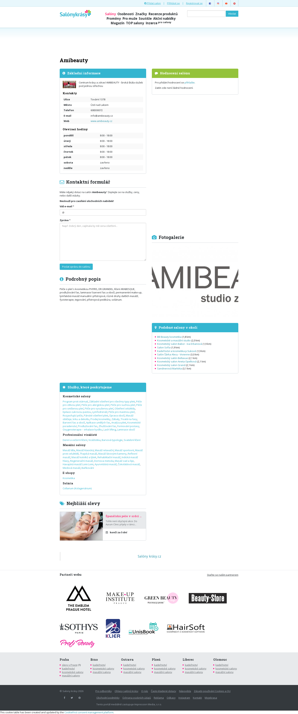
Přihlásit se (173, 3)
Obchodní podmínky (108, 697)
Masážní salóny (74, 445)
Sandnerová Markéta (169, 368)
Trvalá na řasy (129, 419)
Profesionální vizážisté (80, 435)
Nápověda (185, 691)
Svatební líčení (132, 440)
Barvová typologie (112, 440)
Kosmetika (69, 478)
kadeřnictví (68, 668)
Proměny (113, 18)
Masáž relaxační (104, 450)
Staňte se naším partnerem (222, 575)
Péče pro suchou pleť (123, 405)
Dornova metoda (104, 461)
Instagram (184, 697)
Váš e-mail (66, 206)
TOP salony (135, 23)
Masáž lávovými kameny (112, 453)
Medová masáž (71, 468)
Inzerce (158, 23)
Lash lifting (110, 429)
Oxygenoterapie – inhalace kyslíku (82, 429)
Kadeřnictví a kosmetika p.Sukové (176, 351)
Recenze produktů (163, 14)
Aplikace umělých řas (98, 422)
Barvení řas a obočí (74, 422)
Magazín (117, 23)
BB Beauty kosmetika (169, 337)
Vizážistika (94, 440)
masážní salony (71, 675)
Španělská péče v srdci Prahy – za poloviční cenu (124, 516)
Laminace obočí (126, 429)
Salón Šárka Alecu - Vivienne (173, 354)
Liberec (188, 659)
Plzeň (156, 659)
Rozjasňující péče (73, 415)
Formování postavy (128, 426)
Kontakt (197, 697)
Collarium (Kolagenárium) (77, 488)
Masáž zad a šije (124, 461)
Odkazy (171, 697)
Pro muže (129, 18)
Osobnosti (125, 14)
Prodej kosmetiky (100, 419)
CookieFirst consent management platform (88, 712)
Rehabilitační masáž (108, 457)
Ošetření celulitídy (125, 408)
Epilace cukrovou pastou (77, 412)
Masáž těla (69, 450)
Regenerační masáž (81, 461)
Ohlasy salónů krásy (126, 691)
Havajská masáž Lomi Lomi (78, 464)
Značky (141, 14)
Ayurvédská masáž (106, 464)
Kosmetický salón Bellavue (172, 358)
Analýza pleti (118, 422)
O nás (144, 691)
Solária (68, 483)
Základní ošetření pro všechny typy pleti (112, 401)
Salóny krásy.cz (149, 556)
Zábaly (116, 419)
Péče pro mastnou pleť (122, 412)
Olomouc (220, 659)
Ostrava (127, 659)
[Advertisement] (149, 42)
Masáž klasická (85, 450)
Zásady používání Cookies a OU (212, 691)
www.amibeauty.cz (101, 121)
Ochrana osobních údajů (136, 697)
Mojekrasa (211, 697)
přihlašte (190, 82)
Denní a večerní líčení (75, 440)
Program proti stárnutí (75, 401)
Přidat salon (152, 3)
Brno (94, 659)
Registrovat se (194, 3)
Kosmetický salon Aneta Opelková (177, 361)
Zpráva (64, 220)
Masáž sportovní (124, 450)
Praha (64, 659)
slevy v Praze (69, 665)
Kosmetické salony (77, 396)
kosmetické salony (72, 672)
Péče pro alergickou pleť (95, 405)
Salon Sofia (163, 347)
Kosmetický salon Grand (171, 365)
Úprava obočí (117, 415)
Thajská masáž (88, 453)
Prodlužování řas (87, 426)
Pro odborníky (103, 691)
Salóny (110, 14)
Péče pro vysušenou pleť (99, 408)
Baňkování (88, 468)
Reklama (159, 697)
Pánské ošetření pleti (96, 415)
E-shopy (69, 473)
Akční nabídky (164, 18)
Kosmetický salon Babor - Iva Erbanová (179, 344)
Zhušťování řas (107, 426)
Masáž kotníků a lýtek (83, 457)
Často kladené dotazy (163, 691)
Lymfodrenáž (99, 412)
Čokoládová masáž (129, 464)
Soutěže (145, 18)
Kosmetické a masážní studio (174, 340)
